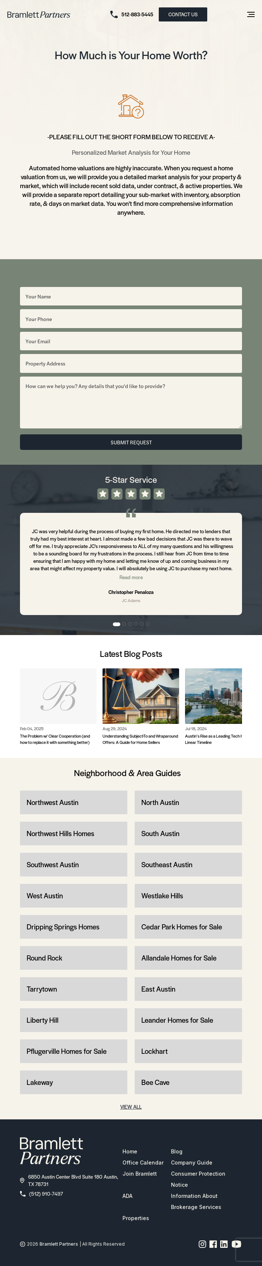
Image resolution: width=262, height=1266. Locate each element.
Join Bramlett (139, 1173)
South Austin (160, 833)
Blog (176, 1151)
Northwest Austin (52, 802)
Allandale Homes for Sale (178, 958)
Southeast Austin (166, 864)
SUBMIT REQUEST (131, 442)
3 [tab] (130, 624)
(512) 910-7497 (41, 1193)
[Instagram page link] (202, 1244)
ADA (127, 1196)
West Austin (45, 896)
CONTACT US (183, 14)
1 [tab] (116, 624)
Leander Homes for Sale (177, 1020)
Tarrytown (42, 989)
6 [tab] (148, 624)
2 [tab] (124, 624)
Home (129, 1151)
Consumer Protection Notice (198, 1179)
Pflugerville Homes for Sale (67, 1051)
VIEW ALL (131, 1106)
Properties (135, 1218)
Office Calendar (143, 1162)
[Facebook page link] (213, 1244)
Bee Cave (155, 1082)
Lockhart (154, 1051)
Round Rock (44, 958)
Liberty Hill (42, 1020)
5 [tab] (142, 624)
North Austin (160, 802)
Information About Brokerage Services (196, 1201)
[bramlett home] (38, 14)
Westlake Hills (162, 896)
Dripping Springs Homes (63, 927)
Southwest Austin (53, 864)
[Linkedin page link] (224, 1244)
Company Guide (191, 1162)
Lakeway (40, 1082)
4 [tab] (136, 624)
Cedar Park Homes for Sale (181, 927)
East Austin (158, 989)
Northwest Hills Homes (60, 833)
